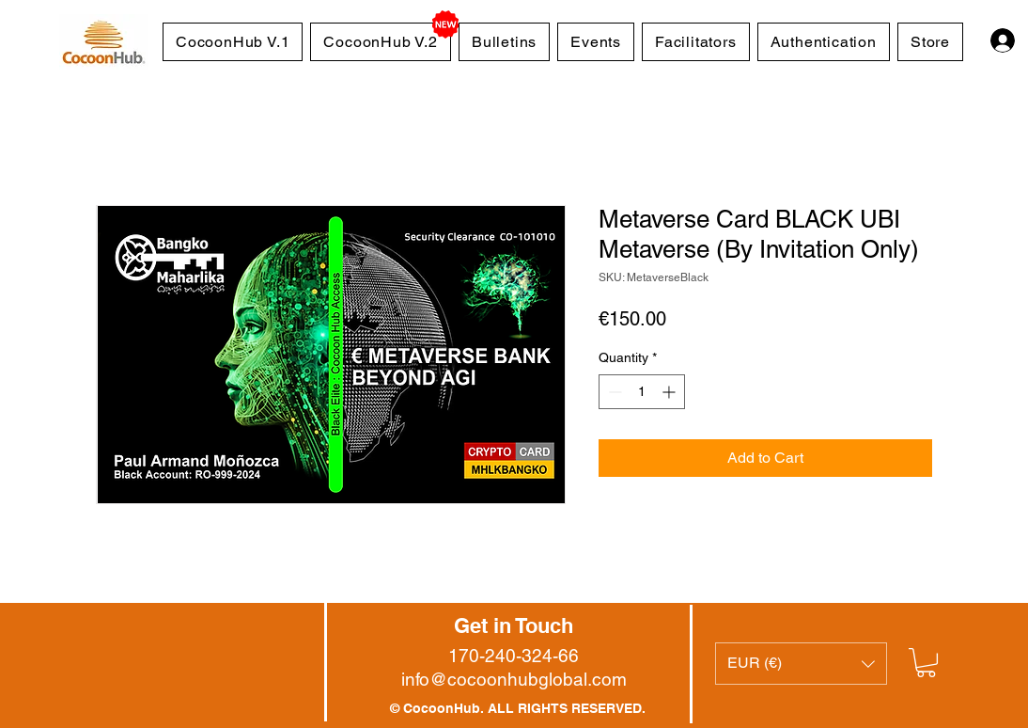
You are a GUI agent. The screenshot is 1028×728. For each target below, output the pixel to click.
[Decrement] (613, 391)
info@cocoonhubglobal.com (514, 679)
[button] (801, 663)
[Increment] (670, 391)
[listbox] (801, 663)
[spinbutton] (642, 391)
